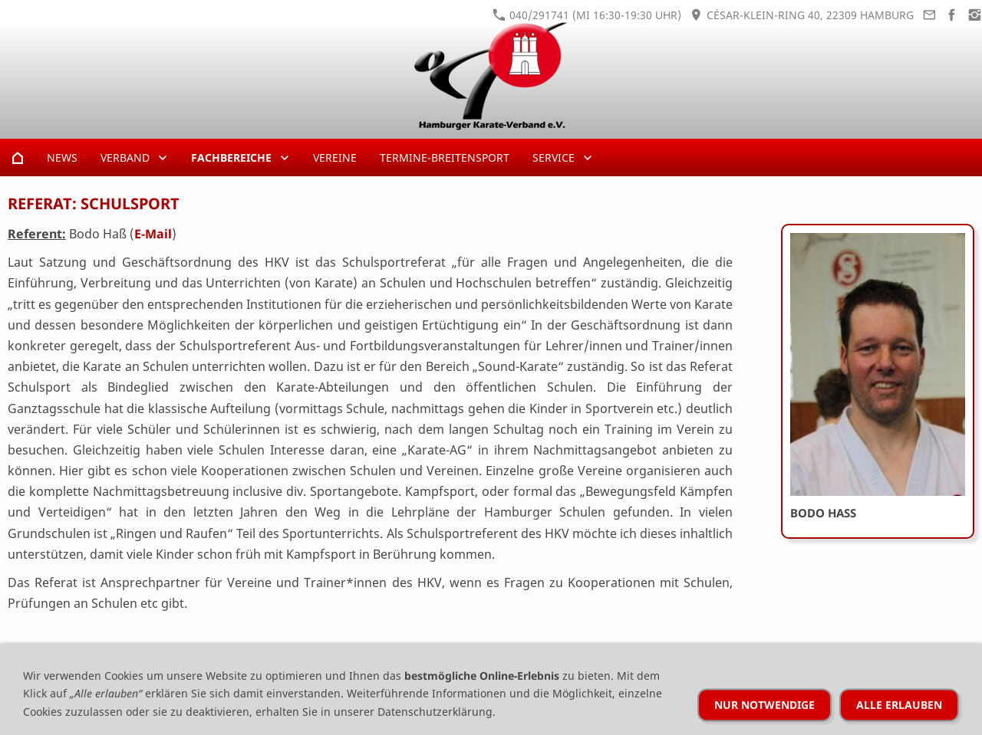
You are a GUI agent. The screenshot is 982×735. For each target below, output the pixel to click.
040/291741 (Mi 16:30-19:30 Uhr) (587, 15)
